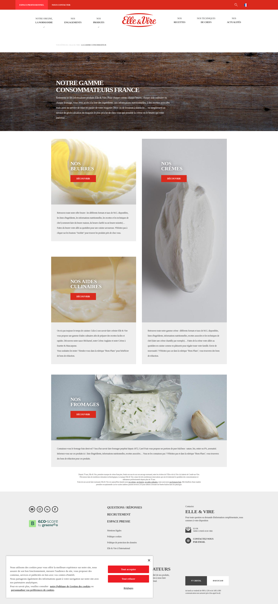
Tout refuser (128, 578)
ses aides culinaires (151, 482)
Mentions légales (114, 530)
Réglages (128, 588)
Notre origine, (44, 20)
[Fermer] (149, 560)
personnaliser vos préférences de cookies (32, 590)
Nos (72, 20)
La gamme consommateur (93, 45)
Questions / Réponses (124, 507)
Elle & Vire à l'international (118, 548)
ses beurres (140, 482)
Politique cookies (114, 536)
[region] (79, 577)
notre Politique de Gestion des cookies (70, 586)
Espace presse (118, 521)
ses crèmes (132, 482)
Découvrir (83, 178)
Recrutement (119, 514)
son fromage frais (175, 482)
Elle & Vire (74, 45)
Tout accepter (128, 569)
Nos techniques (206, 20)
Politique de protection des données (122, 542)
